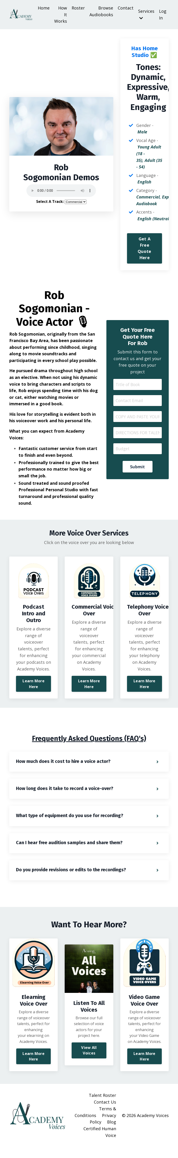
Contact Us (105, 1113)
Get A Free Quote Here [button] (144, 249)
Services (146, 14)
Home (44, 8)
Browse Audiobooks (101, 11)
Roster (78, 8)
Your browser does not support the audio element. (61, 191)
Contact (126, 8)
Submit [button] (137, 469)
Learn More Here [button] (33, 693)
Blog (111, 1133)
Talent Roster (102, 1106)
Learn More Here (33, 1067)
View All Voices (89, 1061)
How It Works (60, 14)
